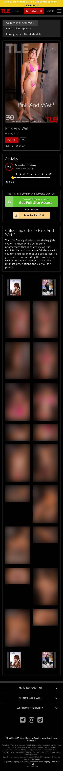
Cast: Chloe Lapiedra (18, 28)
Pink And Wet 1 (18, 128)
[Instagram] (31, 720)
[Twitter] (23, 720)
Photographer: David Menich (23, 34)
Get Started (34, 10)
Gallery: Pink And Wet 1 (20, 22)
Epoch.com (35, 759)
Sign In (50, 10)
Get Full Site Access (30, 201)
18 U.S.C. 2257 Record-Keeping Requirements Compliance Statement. (31, 739)
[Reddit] (40, 720)
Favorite (11, 140)
